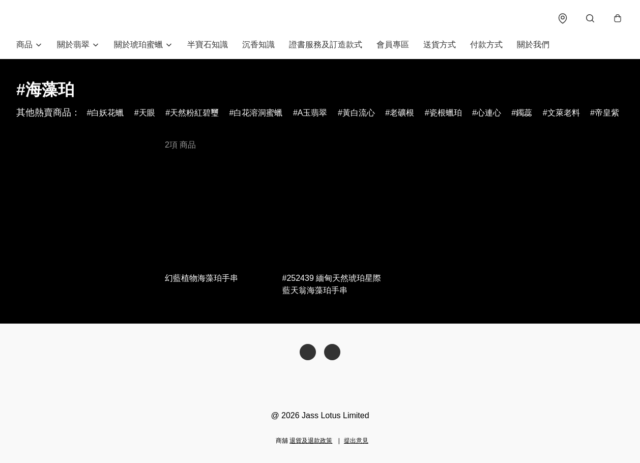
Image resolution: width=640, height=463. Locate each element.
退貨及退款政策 (310, 440)
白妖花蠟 (107, 112)
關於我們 (533, 44)
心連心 (489, 112)
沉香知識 (258, 44)
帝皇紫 (607, 112)
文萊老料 (563, 112)
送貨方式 (439, 44)
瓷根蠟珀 (445, 112)
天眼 (147, 112)
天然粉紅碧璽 (194, 112)
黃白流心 (358, 112)
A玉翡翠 (313, 112)
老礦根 (402, 112)
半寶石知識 (207, 44)
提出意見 (356, 440)
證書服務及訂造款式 (325, 44)
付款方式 (486, 44)
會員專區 (392, 44)
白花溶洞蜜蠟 (258, 112)
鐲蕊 (524, 112)
